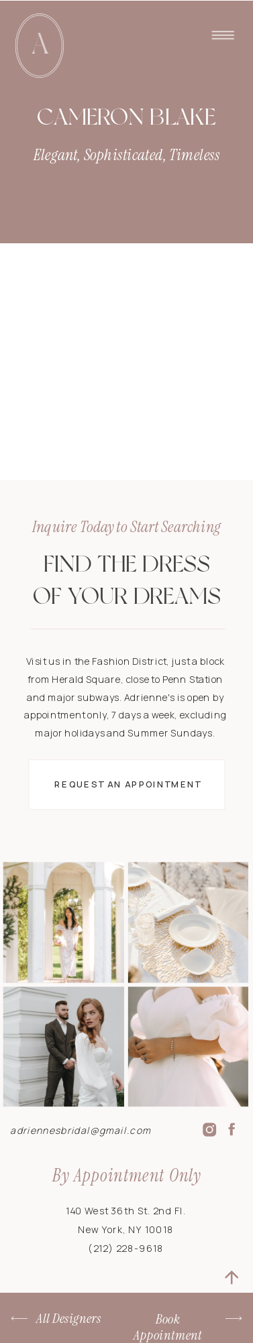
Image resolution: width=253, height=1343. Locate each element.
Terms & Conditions (88, 1328)
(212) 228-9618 (126, 1248)
